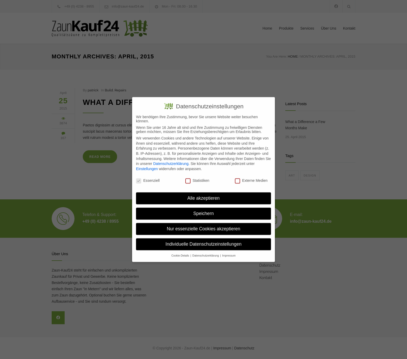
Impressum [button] (229, 252)
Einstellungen (147, 165)
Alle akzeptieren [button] (203, 194)
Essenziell (148, 177)
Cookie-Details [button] (180, 252)
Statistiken (197, 177)
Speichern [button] (203, 210)
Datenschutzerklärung (170, 160)
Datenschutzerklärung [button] (206, 252)
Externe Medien (251, 177)
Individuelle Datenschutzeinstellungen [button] (204, 240)
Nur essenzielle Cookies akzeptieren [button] (203, 225)
